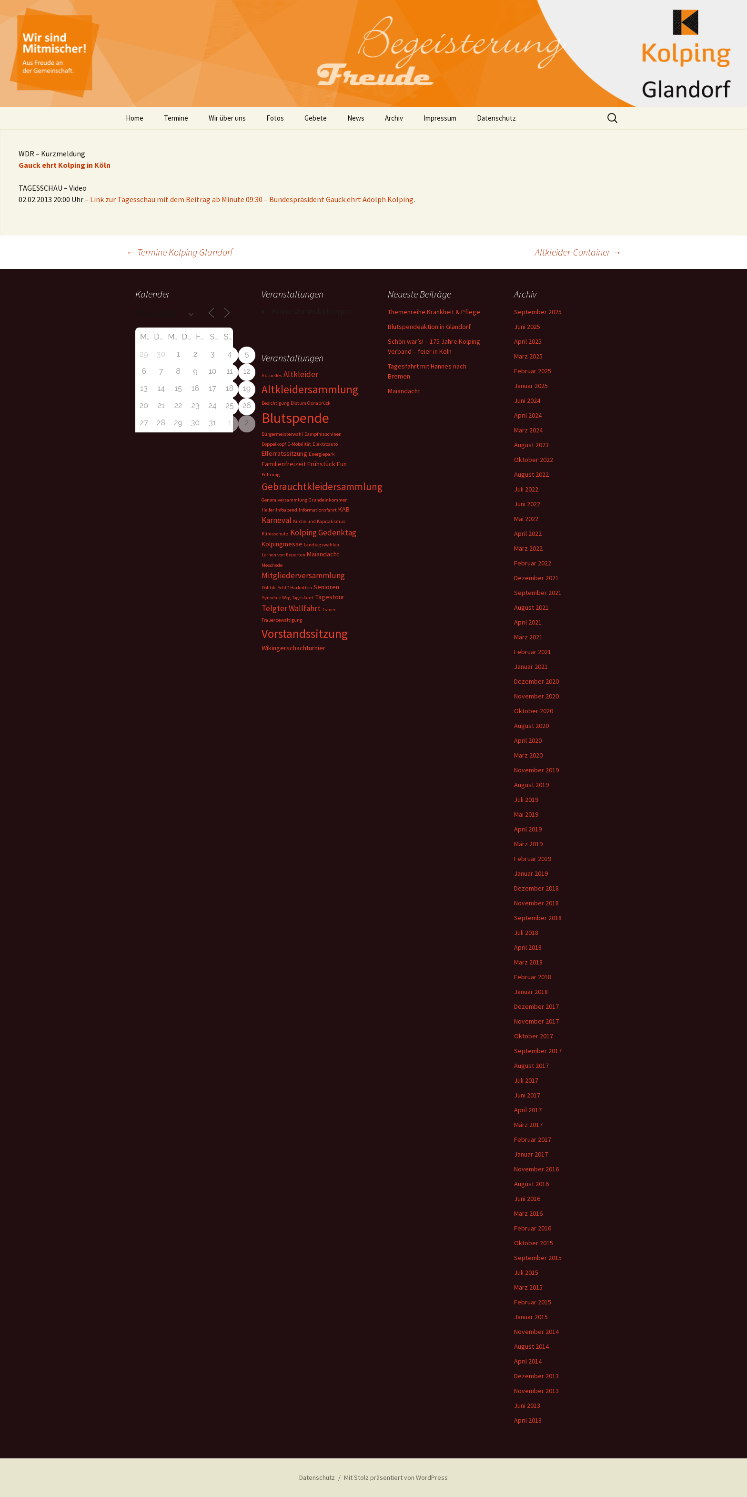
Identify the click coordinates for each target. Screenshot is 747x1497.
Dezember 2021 (536, 578)
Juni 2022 (527, 504)
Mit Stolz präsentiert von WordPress (396, 1477)
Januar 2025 (531, 385)
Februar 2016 (532, 1228)
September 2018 (538, 917)
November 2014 (536, 1331)
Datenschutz (496, 118)
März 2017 (528, 1124)
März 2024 (528, 430)
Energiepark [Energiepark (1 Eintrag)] (322, 454)
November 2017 (536, 1021)
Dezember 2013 (536, 1376)
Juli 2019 (526, 799)
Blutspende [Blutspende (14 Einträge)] (295, 418)
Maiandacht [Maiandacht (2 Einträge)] (323, 554)
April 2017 (528, 1110)
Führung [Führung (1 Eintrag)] (271, 475)
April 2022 (528, 533)
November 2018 (536, 903)
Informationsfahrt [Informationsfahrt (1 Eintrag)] (318, 510)
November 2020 (536, 696)
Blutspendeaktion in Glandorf (429, 326)
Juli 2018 (526, 932)
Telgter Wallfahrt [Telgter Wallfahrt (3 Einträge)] (291, 608)
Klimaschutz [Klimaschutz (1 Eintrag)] (275, 534)
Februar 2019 (532, 858)
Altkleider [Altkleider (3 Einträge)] (300, 374)
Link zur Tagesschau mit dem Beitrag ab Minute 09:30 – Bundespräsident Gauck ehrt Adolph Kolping (252, 199)
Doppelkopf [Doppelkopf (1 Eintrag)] (274, 444)
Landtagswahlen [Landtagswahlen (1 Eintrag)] (321, 545)
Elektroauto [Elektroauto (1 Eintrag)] (325, 444)
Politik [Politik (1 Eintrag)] (269, 587)
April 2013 (528, 1420)
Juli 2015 (526, 1272)
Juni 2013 (527, 1405)
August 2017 (531, 1065)
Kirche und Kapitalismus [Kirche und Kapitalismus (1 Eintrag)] (319, 521)
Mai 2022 (526, 518)
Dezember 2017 (536, 1006)
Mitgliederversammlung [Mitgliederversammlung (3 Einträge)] (303, 575)
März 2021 (528, 637)
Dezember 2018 (536, 888)
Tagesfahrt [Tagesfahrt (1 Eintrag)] (303, 598)
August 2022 (531, 474)
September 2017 (538, 1050)
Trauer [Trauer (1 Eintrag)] (329, 609)
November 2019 (536, 770)
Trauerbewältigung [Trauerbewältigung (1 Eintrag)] (282, 620)
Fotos (275, 118)
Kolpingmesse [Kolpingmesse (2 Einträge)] (282, 544)
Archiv (394, 118)
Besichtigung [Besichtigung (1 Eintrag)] (275, 403)
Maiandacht (404, 391)
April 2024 (528, 415)
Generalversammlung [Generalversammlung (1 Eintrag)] (284, 500)
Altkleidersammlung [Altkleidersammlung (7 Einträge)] (310, 389)
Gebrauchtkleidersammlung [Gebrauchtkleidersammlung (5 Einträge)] (322, 486)
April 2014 (528, 1361)
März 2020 (528, 755)
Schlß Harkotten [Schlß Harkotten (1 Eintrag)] (294, 587)
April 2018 (528, 947)
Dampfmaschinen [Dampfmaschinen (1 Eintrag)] (323, 434)
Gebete (315, 118)
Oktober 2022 (533, 459)
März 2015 (528, 1287)
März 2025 (528, 356)
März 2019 (528, 844)
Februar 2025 (532, 371)
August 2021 (531, 607)
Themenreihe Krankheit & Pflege (434, 312)
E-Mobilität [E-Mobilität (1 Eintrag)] (299, 444)
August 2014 (531, 1346)
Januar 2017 (531, 1154)
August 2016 (531, 1183)
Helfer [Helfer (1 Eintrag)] (268, 510)
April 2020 (528, 740)
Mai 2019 (526, 814)
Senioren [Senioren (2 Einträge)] (326, 587)
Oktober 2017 (533, 1036)
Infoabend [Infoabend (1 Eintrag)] (286, 510)
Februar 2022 (532, 563)
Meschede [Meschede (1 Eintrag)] (272, 565)
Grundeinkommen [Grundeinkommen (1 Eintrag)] (328, 500)
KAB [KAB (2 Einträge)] (344, 509)
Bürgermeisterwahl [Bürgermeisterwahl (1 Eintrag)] (282, 434)
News (355, 118)
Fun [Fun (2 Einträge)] (342, 464)
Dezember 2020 (536, 681)
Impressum (440, 118)
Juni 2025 (527, 326)
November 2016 (536, 1169)
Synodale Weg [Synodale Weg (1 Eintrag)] (276, 598)
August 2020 (531, 725)
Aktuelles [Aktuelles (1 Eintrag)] (272, 375)
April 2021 (528, 622)
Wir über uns (227, 118)
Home (134, 118)
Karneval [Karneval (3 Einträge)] (277, 520)
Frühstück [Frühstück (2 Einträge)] (321, 464)
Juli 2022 (526, 489)
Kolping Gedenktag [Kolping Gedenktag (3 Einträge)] (323, 532)
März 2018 (528, 962)
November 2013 (536, 1390)
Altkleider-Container (578, 252)
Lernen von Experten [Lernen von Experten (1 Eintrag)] (283, 555)
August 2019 (531, 784)
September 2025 (538, 312)
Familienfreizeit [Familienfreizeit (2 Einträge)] (284, 464)
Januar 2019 (531, 873)
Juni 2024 (527, 400)
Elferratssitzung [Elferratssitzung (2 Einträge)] (284, 453)
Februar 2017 (532, 1139)
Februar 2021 (532, 651)
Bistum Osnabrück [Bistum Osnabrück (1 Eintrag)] (311, 403)
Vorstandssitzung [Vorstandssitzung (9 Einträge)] (305, 633)
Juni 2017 (527, 1095)
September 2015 (538, 1257)
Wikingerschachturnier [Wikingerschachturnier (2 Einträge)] (293, 648)
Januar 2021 (531, 666)
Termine (176, 118)
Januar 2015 (531, 1316)
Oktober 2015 (533, 1243)
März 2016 (528, 1213)
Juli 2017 (526, 1080)
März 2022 (528, 548)
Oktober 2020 (533, 711)
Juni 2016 (527, 1198)
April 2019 (528, 829)
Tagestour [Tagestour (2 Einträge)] (329, 597)
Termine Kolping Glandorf (179, 252)
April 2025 (528, 341)
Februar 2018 (532, 977)
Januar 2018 (531, 991)
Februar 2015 (532, 1302)
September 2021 (538, 592)
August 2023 (531, 445)
